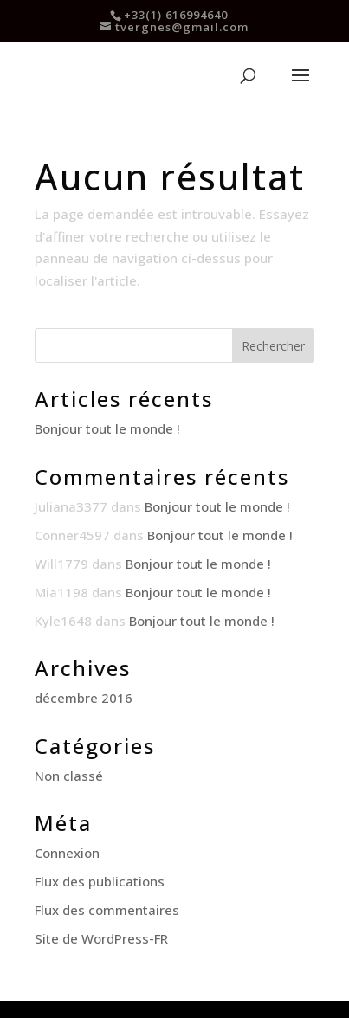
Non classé (69, 775)
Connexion (67, 852)
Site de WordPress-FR (101, 938)
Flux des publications (100, 881)
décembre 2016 (83, 697)
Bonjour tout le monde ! (107, 428)
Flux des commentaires (107, 909)
